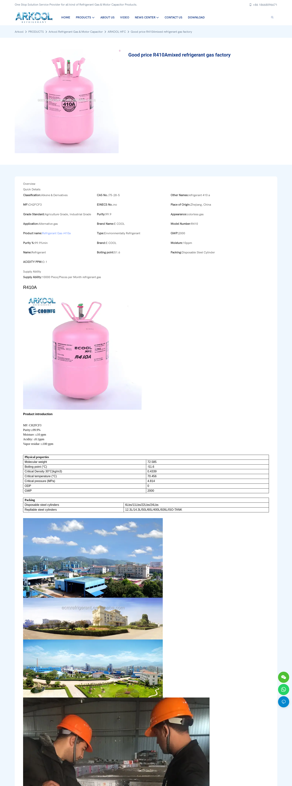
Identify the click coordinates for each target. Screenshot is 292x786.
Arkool (19, 31)
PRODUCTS (36, 31)
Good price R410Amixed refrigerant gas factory (161, 31)
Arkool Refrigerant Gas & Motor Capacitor (76, 31)
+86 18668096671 (263, 5)
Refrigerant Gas (52, 233)
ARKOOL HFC (117, 31)
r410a (67, 233)
